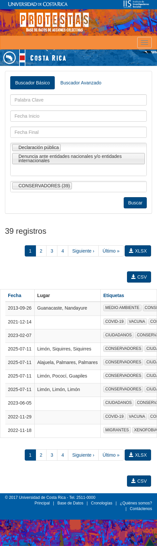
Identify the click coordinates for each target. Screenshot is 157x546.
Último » (111, 251)
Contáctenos (141, 508)
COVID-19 (114, 321)
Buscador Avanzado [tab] (80, 82)
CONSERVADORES (123, 348)
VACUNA (137, 321)
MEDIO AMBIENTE (122, 307)
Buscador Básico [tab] (32, 82)
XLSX (138, 251)
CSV (139, 277)
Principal (42, 503)
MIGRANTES (117, 430)
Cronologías (101, 503)
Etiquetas (113, 295)
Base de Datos (70, 503)
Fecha (14, 295)
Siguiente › (83, 251)
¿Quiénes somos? (136, 503)
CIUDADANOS (118, 335)
